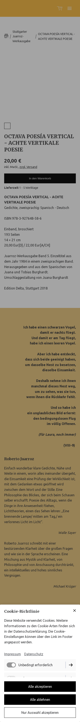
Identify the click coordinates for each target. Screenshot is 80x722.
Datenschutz (33, 654)
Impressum (12, 654)
